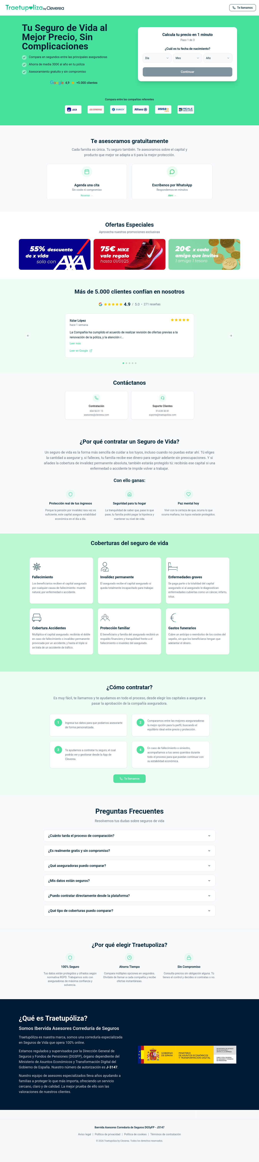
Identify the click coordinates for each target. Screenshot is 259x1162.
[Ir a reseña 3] (129, 376)
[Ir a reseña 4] (132, 376)
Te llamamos (130, 792)
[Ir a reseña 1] (123, 376)
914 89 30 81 (162, 424)
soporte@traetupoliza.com (162, 428)
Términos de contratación (165, 1147)
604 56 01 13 (96, 424)
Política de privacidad (107, 1147)
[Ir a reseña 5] (135, 376)
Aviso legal (84, 1147)
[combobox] (157, 58)
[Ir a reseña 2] (126, 376)
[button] (54, 272)
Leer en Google (81, 364)
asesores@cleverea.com (96, 428)
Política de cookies (135, 1147)
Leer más (75, 356)
